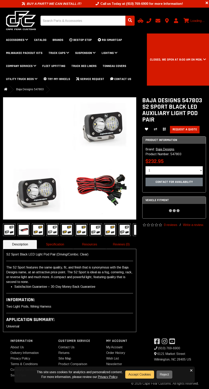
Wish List (112, 358)
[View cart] (194, 21)
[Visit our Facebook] (158, 342)
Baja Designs (165, 149)
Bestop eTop (80, 40)
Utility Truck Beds (21, 79)
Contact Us (120, 79)
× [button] (191, 370)
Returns (64, 353)
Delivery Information (24, 353)
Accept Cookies (139, 374)
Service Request (90, 79)
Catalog (40, 40)
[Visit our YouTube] (173, 342)
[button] (178, 59)
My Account (114, 347)
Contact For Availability (174, 182)
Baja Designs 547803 (30, 89)
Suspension (85, 53)
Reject (164, 374)
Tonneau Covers (114, 66)
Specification (55, 244)
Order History (115, 353)
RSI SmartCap (110, 40)
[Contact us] (167, 20)
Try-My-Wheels (56, 79)
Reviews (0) (121, 244)
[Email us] (157, 20)
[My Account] (176, 20)
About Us (17, 347)
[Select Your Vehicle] (139, 20)
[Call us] (148, 20)
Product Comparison (72, 364)
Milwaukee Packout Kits (24, 53)
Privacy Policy (20, 358)
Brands (58, 40)
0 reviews (170, 225)
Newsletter (114, 364)
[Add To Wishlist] (146, 129)
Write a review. (193, 225)
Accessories (17, 40)
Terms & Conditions (24, 364)
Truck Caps (58, 53)
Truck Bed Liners (84, 66)
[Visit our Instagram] (165, 342)
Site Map (64, 358)
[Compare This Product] (155, 129)
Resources (89, 244)
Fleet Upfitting (53, 66)
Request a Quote (185, 129)
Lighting (109, 53)
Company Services (21, 66)
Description (20, 244)
